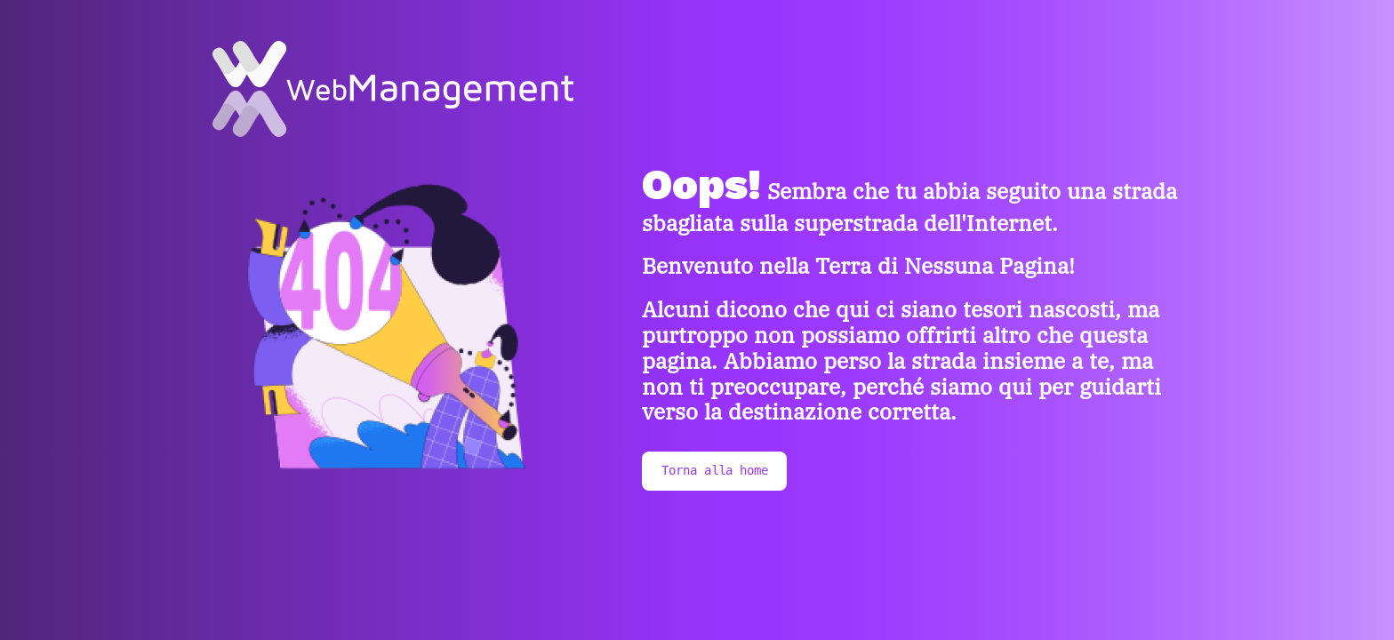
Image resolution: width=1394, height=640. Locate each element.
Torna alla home (714, 470)
